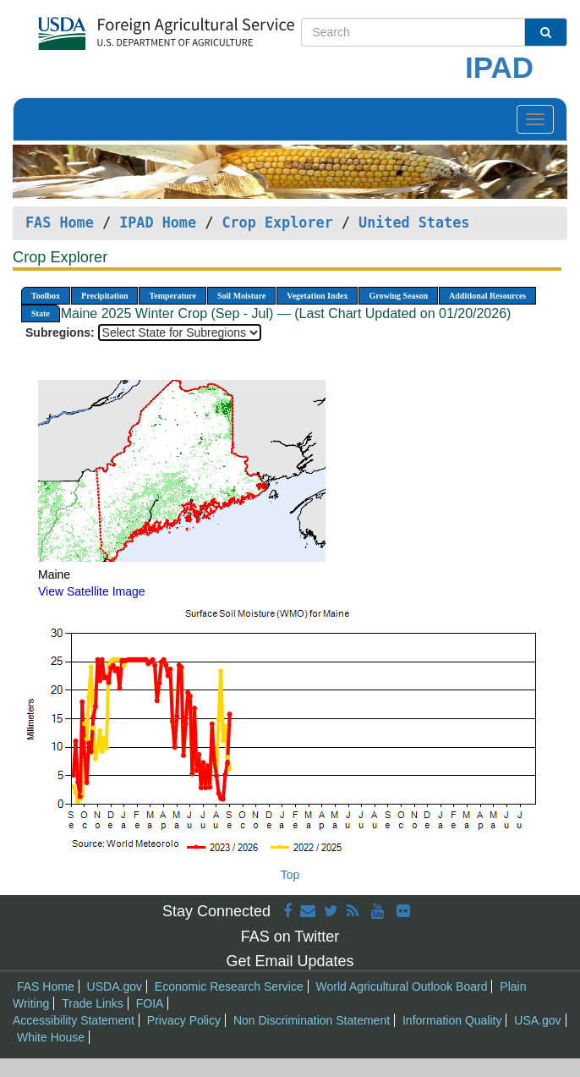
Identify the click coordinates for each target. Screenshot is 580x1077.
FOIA (150, 1003)
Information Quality (452, 1020)
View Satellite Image (91, 591)
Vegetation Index (317, 295)
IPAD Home (157, 222)
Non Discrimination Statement (311, 1020)
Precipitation (104, 295)
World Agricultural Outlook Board (402, 986)
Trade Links (92, 1003)
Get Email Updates (289, 961)
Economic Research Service (229, 986)
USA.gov (537, 1020)
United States (413, 222)
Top (290, 875)
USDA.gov (114, 986)
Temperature (172, 295)
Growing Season (398, 295)
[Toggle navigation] (535, 119)
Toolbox (45, 295)
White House (51, 1037)
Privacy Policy (184, 1020)
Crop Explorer (277, 222)
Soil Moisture (241, 295)
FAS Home (59, 222)
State (40, 313)
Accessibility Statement (73, 1020)
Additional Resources (487, 295)
